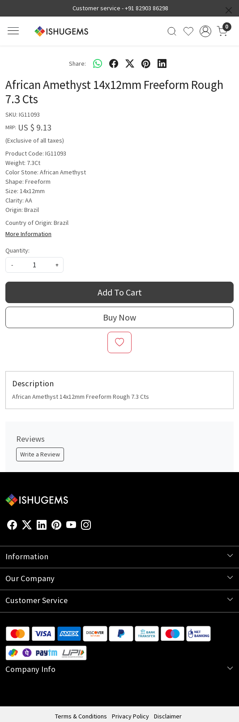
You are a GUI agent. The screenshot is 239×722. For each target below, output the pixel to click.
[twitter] (130, 63)
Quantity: (17, 250)
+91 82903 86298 (146, 8)
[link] (172, 31)
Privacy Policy (130, 716)
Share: (77, 63)
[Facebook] (12, 526)
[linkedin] (162, 63)
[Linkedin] (41, 526)
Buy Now (119, 317)
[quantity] (34, 265)
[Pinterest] (56, 526)
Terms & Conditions (81, 716)
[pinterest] (146, 63)
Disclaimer (168, 716)
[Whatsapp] (98, 63)
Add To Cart (120, 292)
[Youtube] (71, 526)
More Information (28, 234)
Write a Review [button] (40, 454)
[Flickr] (96, 526)
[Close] (228, 10)
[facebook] (114, 63)
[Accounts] (205, 31)
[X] (27, 526)
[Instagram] (86, 526)
